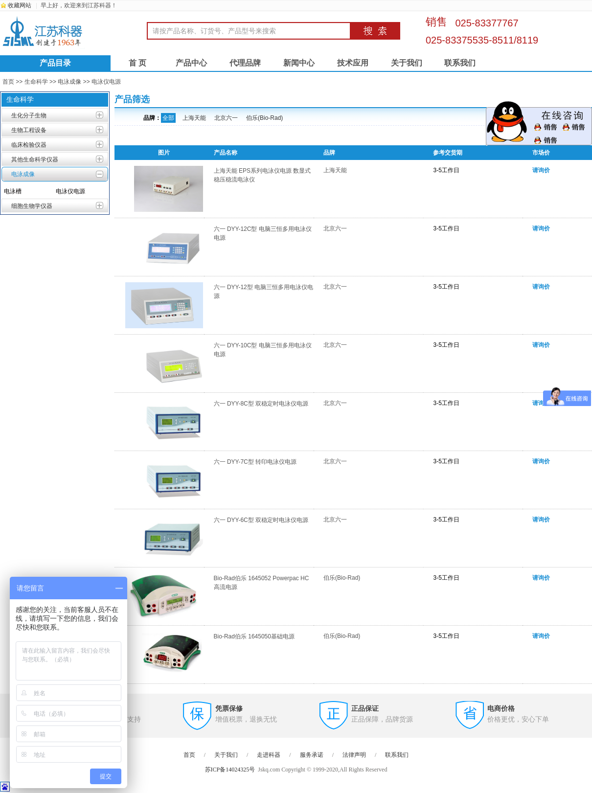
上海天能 (194, 117)
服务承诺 (311, 754)
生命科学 (36, 81)
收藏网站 (19, 5)
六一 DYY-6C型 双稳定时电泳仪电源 (261, 520)
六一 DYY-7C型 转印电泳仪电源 (255, 461)
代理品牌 (245, 63)
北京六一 (226, 117)
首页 (8, 81)
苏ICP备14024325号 (230, 769)
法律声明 (354, 754)
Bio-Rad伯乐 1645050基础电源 (254, 636)
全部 (168, 117)
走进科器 (268, 754)
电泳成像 (69, 81)
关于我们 (406, 63)
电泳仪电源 (106, 81)
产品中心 (191, 63)
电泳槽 (13, 191)
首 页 (137, 63)
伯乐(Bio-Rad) (264, 117)
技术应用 (352, 63)
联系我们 (460, 63)
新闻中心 (299, 63)
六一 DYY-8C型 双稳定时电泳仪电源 (261, 403)
